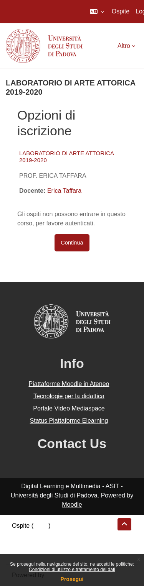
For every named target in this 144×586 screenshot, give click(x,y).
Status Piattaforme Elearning (69, 420)
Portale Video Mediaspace (69, 408)
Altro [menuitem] (124, 46)
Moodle (72, 504)
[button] (97, 11)
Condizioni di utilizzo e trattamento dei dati (72, 569)
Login (40, 525)
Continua (72, 243)
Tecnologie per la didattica (68, 396)
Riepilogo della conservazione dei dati (63, 535)
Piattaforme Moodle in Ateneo (69, 384)
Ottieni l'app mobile (38, 553)
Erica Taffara (64, 190)
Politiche (23, 544)
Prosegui (72, 579)
